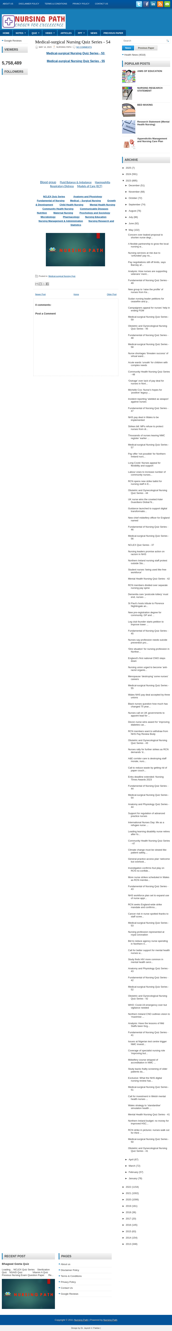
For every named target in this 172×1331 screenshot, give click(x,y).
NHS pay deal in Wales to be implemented (143, 418)
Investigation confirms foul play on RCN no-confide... (146, 869)
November (135, 191)
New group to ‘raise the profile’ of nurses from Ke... (145, 291)
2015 (129, 1231)
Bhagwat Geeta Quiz (15, 1263)
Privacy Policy (81, 4)
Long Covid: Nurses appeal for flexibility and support (144, 464)
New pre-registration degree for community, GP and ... (144, 614)
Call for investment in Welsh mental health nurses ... (147, 1097)
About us (8, 4)
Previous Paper (113, 33)
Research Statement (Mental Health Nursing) (153, 123)
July (131, 217)
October (133, 198)
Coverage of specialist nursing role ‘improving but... (146, 1052)
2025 (129, 167)
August (133, 210)
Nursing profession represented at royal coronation (146, 933)
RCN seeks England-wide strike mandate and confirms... (145, 906)
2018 (129, 1212)
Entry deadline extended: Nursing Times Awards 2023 (145, 778)
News (94, 33)
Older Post (112, 294)
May (131, 230)
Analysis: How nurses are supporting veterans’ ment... (147, 272)
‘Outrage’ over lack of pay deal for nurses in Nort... (146, 382)
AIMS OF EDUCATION (149, 71)
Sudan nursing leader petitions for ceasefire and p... (146, 300)
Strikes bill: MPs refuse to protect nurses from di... (145, 428)
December (135, 185)
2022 (129, 1187)
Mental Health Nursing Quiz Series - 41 (149, 1114)
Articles (66, 33)
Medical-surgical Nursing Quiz (61, 276)
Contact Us (101, 4)
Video (51, 32)
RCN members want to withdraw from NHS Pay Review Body (148, 732)
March (132, 1165)
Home (6, 33)
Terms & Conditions (56, 4)
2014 (129, 1237)
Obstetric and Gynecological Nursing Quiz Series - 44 (147, 491)
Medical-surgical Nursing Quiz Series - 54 (72, 42)
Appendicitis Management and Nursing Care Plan (152, 140)
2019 (129, 1206)
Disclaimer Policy (29, 4)
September (135, 204)
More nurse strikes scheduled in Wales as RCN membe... (148, 878)
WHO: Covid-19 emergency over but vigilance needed (147, 1006)
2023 (129, 180)
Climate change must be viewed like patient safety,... (147, 851)
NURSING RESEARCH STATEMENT (150, 89)
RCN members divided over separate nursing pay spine (148, 586)
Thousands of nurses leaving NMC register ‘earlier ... (146, 437)
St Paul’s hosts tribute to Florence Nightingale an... (146, 604)
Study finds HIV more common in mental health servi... (145, 961)
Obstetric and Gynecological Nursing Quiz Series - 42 (147, 997)
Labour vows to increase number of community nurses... (147, 473)
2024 (129, 174)
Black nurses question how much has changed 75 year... (148, 705)
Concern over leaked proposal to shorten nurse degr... (145, 236)
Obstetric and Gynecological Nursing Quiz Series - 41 (147, 1149)
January (133, 1178)
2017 (129, 1218)
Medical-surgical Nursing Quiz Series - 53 (75, 53)
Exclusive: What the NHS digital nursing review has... (145, 1079)
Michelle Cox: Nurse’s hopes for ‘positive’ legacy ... (145, 391)
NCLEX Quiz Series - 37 (141, 545)
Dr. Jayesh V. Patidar (90, 1328)
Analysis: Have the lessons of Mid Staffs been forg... (146, 1024)
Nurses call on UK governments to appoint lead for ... (146, 714)
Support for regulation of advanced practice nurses (146, 814)
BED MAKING (145, 104)
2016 (129, 1225)
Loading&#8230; (75, 119)
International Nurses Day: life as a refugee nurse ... (146, 824)
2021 (129, 1193)
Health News (131, 54)
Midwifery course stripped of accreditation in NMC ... (143, 1061)
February (134, 1172)
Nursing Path (81, 1320)
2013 (129, 1244)
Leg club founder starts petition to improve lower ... (145, 623)
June (132, 223)
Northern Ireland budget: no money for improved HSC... (148, 1122)
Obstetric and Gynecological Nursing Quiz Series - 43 (147, 741)
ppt (82, 32)
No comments (84, 47)
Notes (22, 32)
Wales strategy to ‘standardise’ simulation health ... (144, 1107)
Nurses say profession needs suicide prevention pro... (147, 641)
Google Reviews (13, 40)
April (131, 1159)
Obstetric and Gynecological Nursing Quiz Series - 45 (147, 327)
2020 (129, 1199)
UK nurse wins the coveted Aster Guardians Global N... (145, 501)
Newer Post (40, 294)
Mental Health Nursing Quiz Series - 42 (149, 578)
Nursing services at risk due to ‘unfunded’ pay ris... (144, 254)
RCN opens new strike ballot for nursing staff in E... (145, 482)
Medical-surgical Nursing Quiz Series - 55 (76, 61)
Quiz (37, 32)
